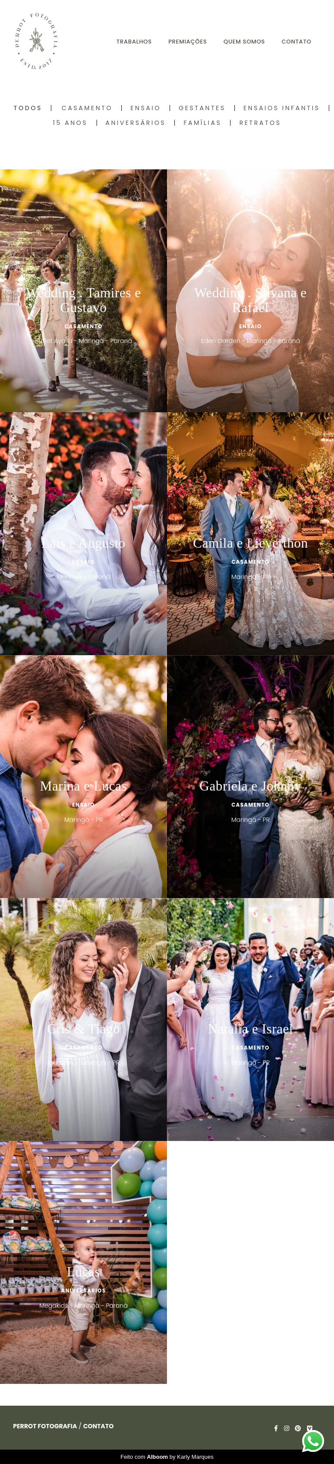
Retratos (260, 123)
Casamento (87, 108)
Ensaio (145, 108)
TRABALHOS (134, 41)
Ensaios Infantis (282, 108)
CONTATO (296, 41)
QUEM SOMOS (244, 41)
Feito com (167, 1457)
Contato (98, 1426)
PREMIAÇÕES (187, 41)
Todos (27, 108)
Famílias (202, 123)
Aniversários (136, 123)
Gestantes (202, 108)
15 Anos (70, 123)
